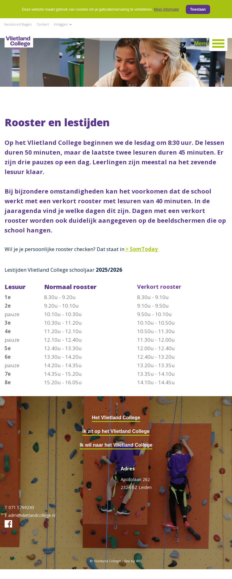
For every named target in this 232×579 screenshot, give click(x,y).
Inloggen (63, 24)
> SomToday (142, 249)
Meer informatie (166, 9)
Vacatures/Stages (18, 24)
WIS (139, 561)
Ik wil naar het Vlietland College (116, 445)
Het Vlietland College (116, 417)
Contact (42, 24)
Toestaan (198, 9)
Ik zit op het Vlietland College (116, 431)
